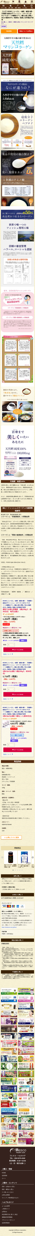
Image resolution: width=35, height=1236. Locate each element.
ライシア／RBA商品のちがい (10, 1197)
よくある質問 (6, 1206)
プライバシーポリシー (8, 1220)
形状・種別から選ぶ (8, 1189)
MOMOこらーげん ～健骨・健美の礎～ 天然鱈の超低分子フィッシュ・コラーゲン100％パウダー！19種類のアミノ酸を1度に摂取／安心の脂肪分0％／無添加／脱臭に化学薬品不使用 (18, 15)
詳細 (23, 640)
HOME (4, 1172)
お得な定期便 (6, 1195)
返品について (8, 654)
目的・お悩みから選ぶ (8, 1186)
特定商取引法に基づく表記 (10, 1214)
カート (4, 1178)
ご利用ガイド (6, 1209)
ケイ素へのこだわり (8, 1192)
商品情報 (9, 31)
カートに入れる (17, 649)
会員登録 (4, 1175)
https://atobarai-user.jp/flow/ (9, 927)
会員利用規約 (6, 1223)
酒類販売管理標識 (7, 1217)
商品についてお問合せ (26, 31)
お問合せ (4, 1211)
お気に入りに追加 (11, 837)
